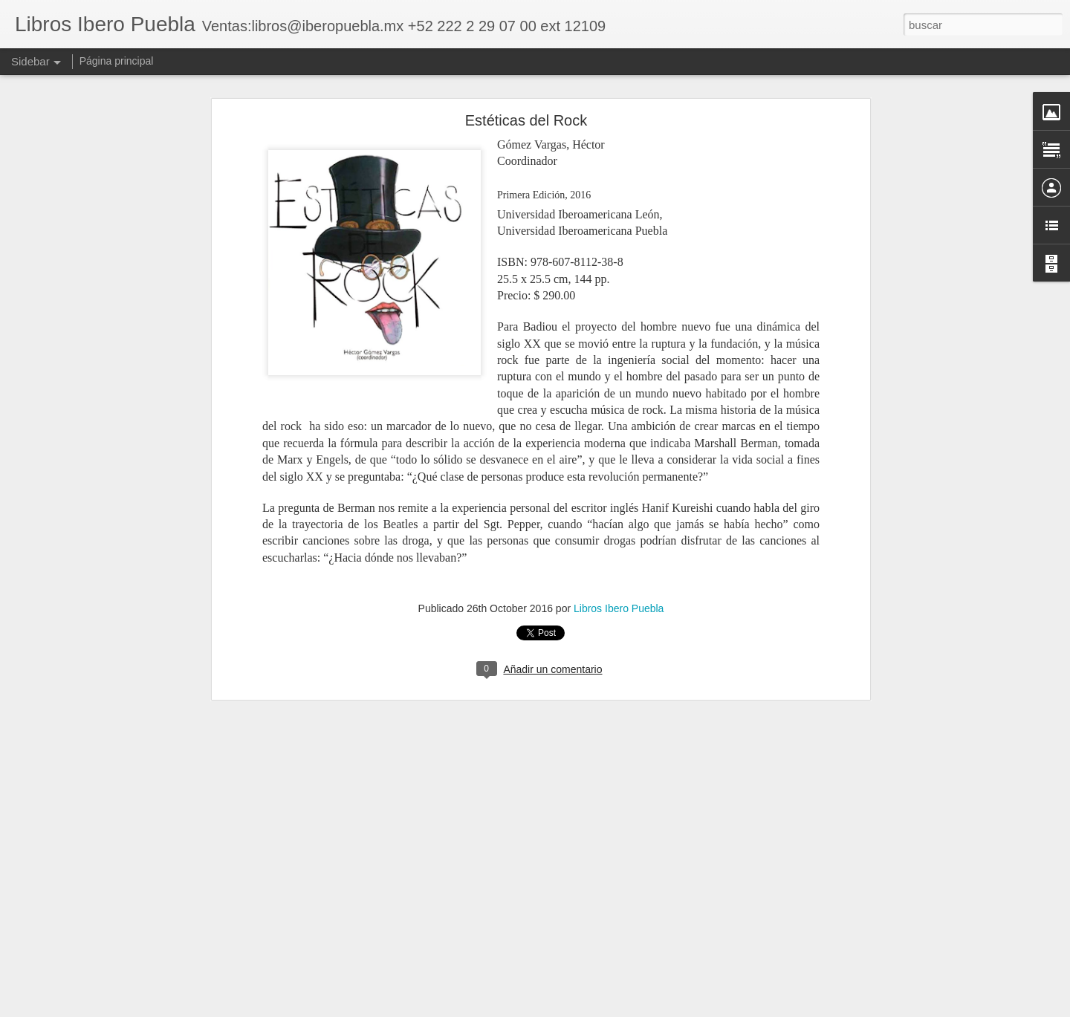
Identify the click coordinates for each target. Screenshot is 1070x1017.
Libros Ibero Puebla (619, 606)
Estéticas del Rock (526, 118)
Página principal (117, 61)
